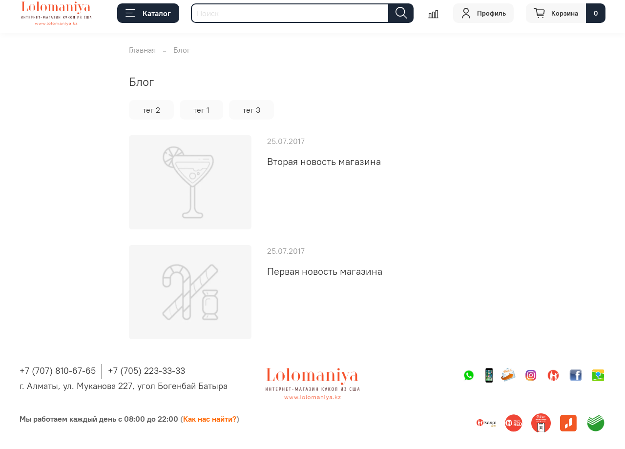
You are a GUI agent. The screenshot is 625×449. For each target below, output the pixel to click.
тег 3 (251, 110)
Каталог (148, 13)
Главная (142, 50)
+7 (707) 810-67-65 (58, 370)
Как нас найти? (209, 419)
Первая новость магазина (324, 271)
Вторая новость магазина (324, 161)
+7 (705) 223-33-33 (146, 370)
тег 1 (201, 110)
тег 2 (151, 110)
